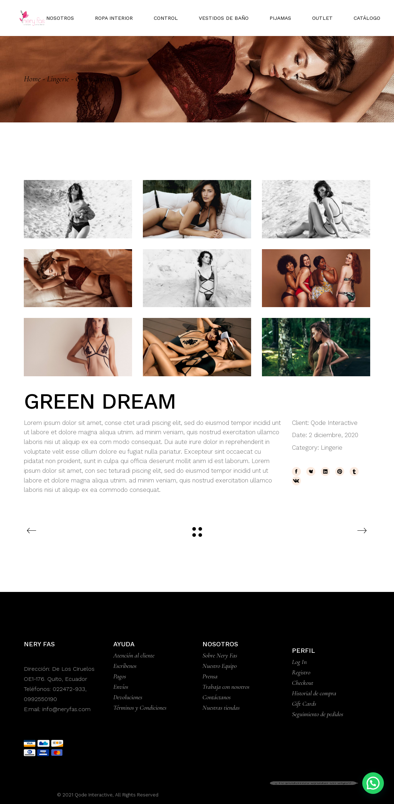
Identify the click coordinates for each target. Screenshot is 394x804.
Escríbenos (124, 666)
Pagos (119, 676)
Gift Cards (304, 704)
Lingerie (331, 447)
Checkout (302, 683)
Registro (301, 672)
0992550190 (40, 699)
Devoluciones (127, 697)
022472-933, (70, 689)
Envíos (120, 687)
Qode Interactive (334, 422)
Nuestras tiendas (221, 707)
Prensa (210, 676)
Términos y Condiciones (139, 707)
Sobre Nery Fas (219, 655)
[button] (373, 783)
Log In (299, 662)
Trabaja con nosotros (225, 687)
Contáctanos (216, 697)
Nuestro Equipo (219, 666)
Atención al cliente (133, 655)
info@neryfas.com (66, 709)
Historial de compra (314, 693)
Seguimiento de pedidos (317, 714)
